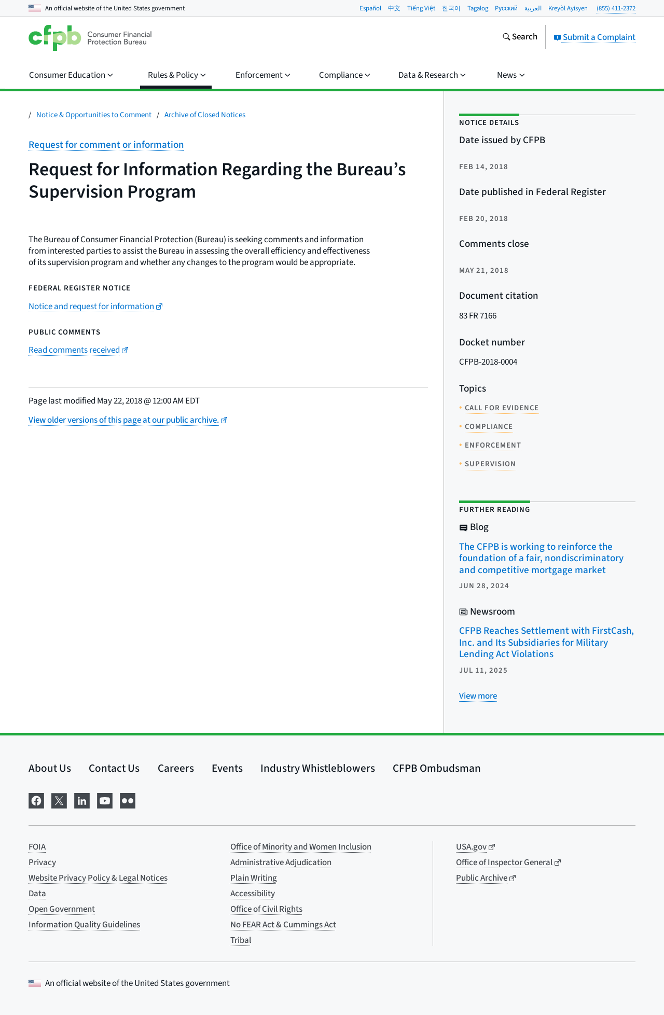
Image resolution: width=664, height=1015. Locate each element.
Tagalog (477, 8)
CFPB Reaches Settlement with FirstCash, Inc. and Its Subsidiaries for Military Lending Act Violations (546, 642)
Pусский (506, 8)
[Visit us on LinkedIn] (82, 799)
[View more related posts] (478, 696)
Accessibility (252, 893)
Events (227, 768)
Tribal (240, 940)
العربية (533, 8)
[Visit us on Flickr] (127, 799)
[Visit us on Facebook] (36, 799)
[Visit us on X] (59, 799)
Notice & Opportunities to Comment (93, 115)
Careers (176, 768)
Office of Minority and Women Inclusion (300, 847)
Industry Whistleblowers (317, 768)
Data (37, 893)
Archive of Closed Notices (204, 115)
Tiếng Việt (421, 8)
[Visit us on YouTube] (105, 799)
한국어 (451, 8)
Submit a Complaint (594, 37)
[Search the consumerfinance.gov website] (519, 38)
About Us (50, 768)
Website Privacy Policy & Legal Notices (98, 878)
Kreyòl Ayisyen (568, 8)
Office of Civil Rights (266, 909)
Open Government (62, 909)
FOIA (37, 847)
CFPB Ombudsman (437, 768)
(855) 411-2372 (616, 8)
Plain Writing (253, 878)
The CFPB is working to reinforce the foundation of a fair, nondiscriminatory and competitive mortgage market (541, 558)
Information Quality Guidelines (84, 925)
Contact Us (114, 768)
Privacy (42, 862)
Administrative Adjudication (280, 862)
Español (370, 8)
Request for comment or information (106, 145)
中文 (394, 8)
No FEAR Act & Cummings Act (283, 925)
